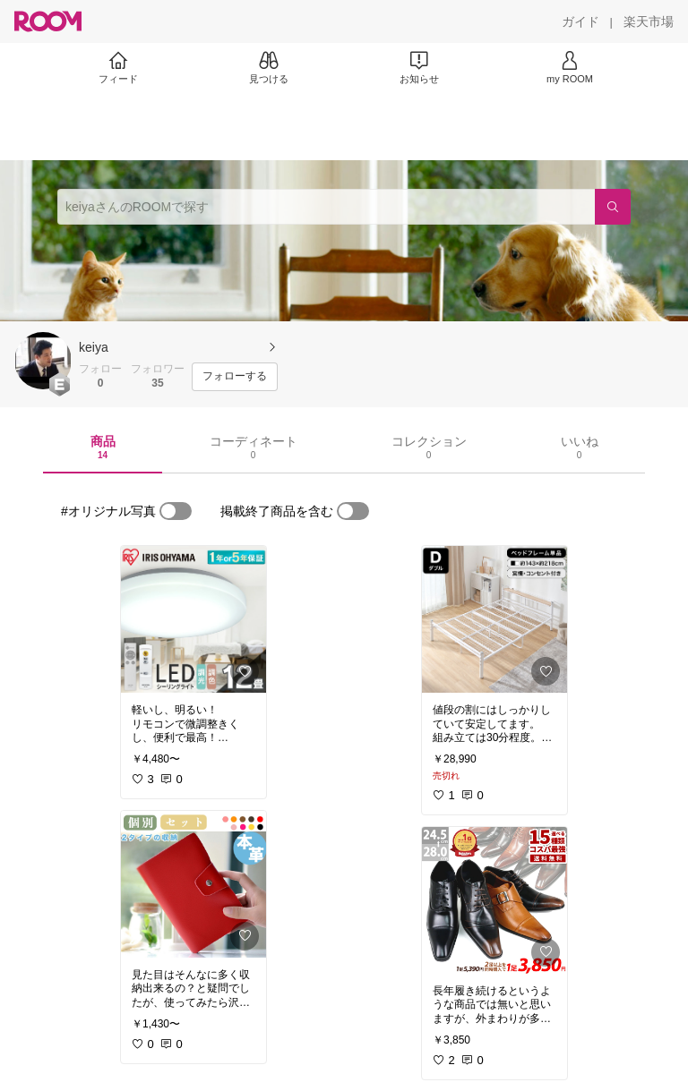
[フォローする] (235, 376)
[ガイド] (580, 21)
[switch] (175, 511)
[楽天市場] (649, 21)
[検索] (613, 207)
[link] (193, 619)
